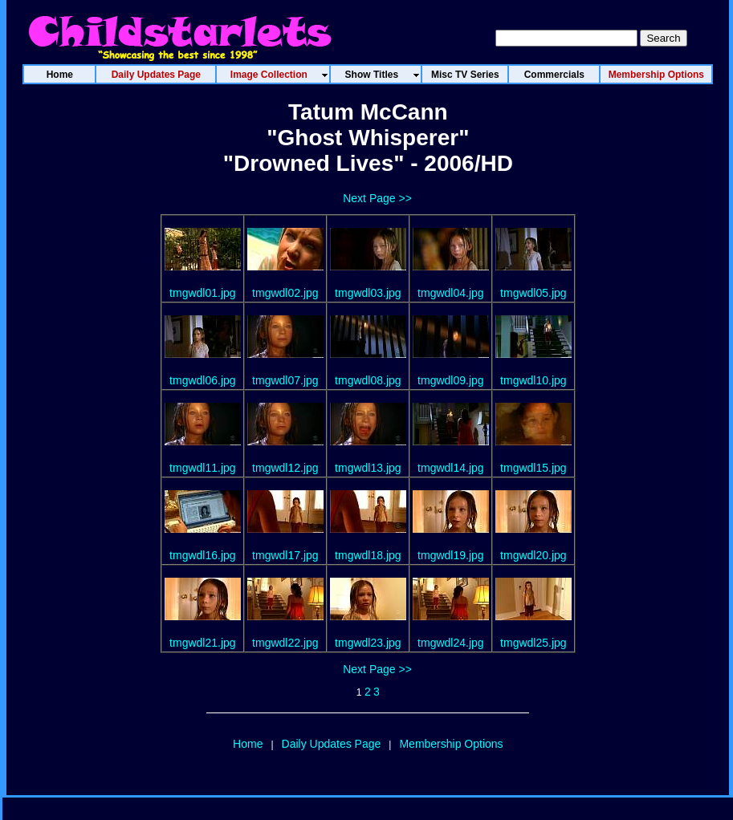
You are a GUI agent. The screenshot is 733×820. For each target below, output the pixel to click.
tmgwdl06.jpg (202, 380)
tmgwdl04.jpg (450, 292)
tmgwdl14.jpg (450, 467)
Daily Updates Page (331, 743)
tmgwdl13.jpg (368, 467)
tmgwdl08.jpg (368, 380)
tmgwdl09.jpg (450, 380)
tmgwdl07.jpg (285, 380)
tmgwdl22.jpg (285, 642)
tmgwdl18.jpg (368, 555)
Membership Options (451, 743)
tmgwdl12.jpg (285, 467)
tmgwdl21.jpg (202, 642)
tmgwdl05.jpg (533, 292)
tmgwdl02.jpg (285, 292)
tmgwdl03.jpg (368, 292)
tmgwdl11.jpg (202, 467)
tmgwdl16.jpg (202, 555)
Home (248, 743)
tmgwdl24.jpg (450, 642)
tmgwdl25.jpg (533, 642)
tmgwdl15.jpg (533, 467)
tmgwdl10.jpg (533, 380)
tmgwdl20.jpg (533, 555)
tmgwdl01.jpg (202, 292)
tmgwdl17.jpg (285, 555)
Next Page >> (377, 198)
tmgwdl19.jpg (450, 555)
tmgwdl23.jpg (368, 642)
